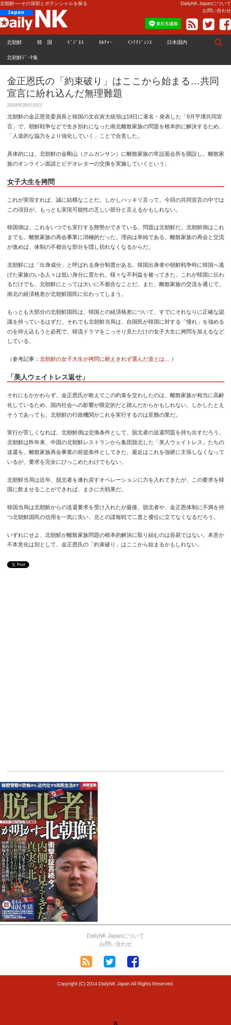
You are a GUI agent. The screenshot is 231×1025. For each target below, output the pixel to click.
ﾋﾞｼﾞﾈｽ (76, 42)
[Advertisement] (115, 629)
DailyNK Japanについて (205, 3)
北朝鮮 (14, 42)
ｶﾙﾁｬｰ (105, 42)
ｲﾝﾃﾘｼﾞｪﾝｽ (140, 42)
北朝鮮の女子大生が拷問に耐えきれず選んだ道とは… (105, 359)
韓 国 (44, 42)
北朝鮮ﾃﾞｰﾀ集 (22, 57)
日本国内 (177, 42)
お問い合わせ (217, 10)
